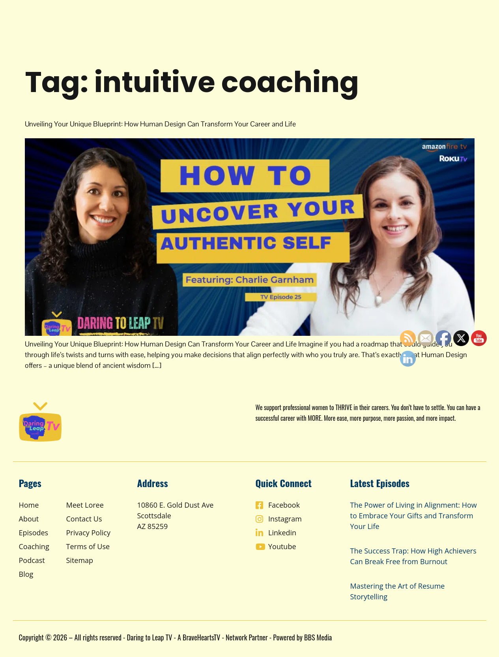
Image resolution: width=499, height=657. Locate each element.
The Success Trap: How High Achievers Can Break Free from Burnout (413, 556)
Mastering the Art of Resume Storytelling (397, 591)
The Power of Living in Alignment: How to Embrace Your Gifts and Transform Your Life (413, 515)
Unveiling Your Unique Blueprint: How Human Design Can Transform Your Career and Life (160, 123)
